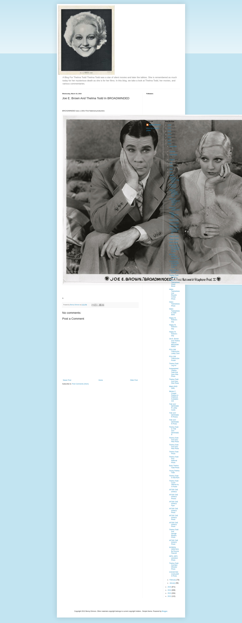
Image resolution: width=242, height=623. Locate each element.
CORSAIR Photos (172, 186)
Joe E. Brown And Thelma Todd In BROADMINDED (174, 342)
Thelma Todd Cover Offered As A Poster (174, 484)
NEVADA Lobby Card (174, 209)
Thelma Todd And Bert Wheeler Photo (173, 566)
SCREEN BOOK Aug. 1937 (174, 180)
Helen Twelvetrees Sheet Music (174, 283)
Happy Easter (174, 220)
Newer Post (67, 380)
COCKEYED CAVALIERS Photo (174, 574)
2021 (170, 128)
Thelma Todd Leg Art (173, 364)
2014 (170, 590)
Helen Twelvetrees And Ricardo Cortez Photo (174, 294)
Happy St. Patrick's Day (173, 320)
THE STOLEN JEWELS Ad (174, 231)
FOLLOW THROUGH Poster (174, 358)
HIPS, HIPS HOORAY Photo (173, 558)
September (173, 155)
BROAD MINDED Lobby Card (174, 256)
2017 (170, 141)
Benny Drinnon (155, 125)
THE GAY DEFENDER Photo (174, 422)
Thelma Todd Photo (173, 453)
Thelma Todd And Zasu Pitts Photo (174, 381)
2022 (170, 125)
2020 (170, 131)
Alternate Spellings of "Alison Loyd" (174, 202)
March (171, 175)
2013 (170, 593)
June (171, 166)
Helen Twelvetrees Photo (174, 304)
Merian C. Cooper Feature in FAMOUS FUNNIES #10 (173, 396)
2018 (170, 137)
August (172, 160)
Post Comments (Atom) (80, 384)
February (172, 580)
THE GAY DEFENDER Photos (174, 415)
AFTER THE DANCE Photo (173, 510)
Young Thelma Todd (174, 472)
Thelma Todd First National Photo (173, 460)
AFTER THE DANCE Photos (173, 497)
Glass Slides (173, 242)
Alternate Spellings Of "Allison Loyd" (174, 193)
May (171, 169)
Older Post (134, 380)
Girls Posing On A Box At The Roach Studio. (174, 248)
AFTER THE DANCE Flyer (173, 504)
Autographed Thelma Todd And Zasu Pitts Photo (173, 372)
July (171, 163)
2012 (170, 596)
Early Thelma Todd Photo (174, 466)
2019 (170, 134)
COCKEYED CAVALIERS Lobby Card (174, 264)
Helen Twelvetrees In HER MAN (174, 312)
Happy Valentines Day (173, 215)
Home (101, 380)
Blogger (164, 611)
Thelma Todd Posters (173, 276)
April (171, 172)
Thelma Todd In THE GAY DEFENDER (174, 431)
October (172, 151)
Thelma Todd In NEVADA (174, 477)
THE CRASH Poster (173, 271)
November (173, 146)
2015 (170, 587)
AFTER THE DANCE (173, 490)
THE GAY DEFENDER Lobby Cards (174, 407)
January (172, 583)
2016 (170, 144)
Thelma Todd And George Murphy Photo (173, 533)
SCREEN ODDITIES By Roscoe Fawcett (174, 550)
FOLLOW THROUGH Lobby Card (174, 351)
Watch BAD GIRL (173, 387)
